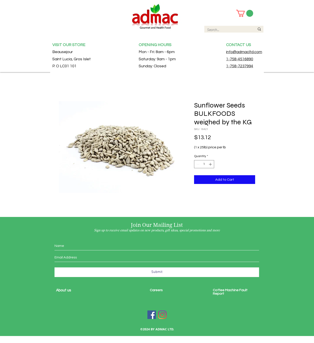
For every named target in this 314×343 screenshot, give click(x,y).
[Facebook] (151, 314)
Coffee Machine (226, 290)
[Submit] (157, 272)
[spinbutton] (204, 164)
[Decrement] (197, 164)
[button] (244, 13)
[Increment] (210, 164)
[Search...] (228, 30)
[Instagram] (162, 314)
